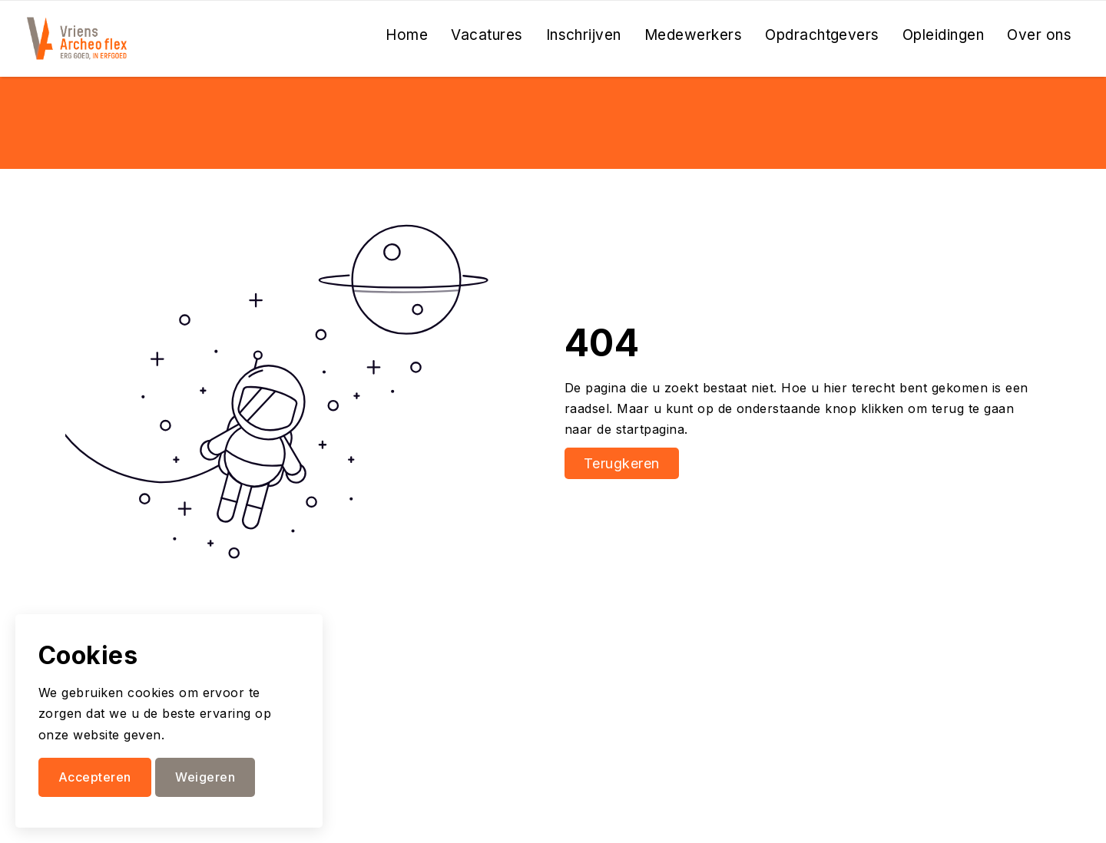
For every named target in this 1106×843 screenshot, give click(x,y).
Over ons (1039, 35)
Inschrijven (583, 35)
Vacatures (486, 35)
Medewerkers (693, 35)
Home (407, 35)
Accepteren (94, 777)
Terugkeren (622, 463)
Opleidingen (943, 35)
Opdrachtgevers (822, 35)
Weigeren (205, 777)
